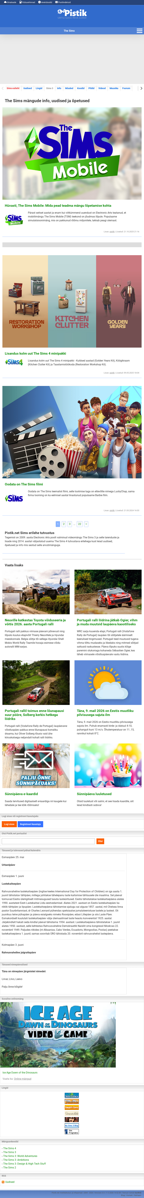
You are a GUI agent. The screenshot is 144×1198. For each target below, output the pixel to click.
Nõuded (69, 88)
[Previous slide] (3, 88)
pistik (112, 231)
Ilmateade (10, 2)
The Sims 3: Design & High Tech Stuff (24, 1163)
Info (59, 88)
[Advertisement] (72, 59)
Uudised (27, 88)
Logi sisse (9, 824)
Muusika (114, 88)
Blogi (123, 1195)
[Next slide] (141, 88)
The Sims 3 (9, 1152)
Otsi (100, 841)
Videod (102, 88)
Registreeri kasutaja (30, 824)
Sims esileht (13, 88)
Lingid (39, 88)
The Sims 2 (9, 1167)
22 (79, 524)
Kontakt (130, 1195)
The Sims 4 (9, 1148)
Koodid (80, 88)
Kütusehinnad (27, 2)
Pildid (91, 88)
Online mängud (22, 1078)
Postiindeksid (63, 2)
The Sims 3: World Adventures (20, 1156)
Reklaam (137, 1195)
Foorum (126, 88)
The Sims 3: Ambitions (16, 1159)
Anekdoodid (45, 2)
